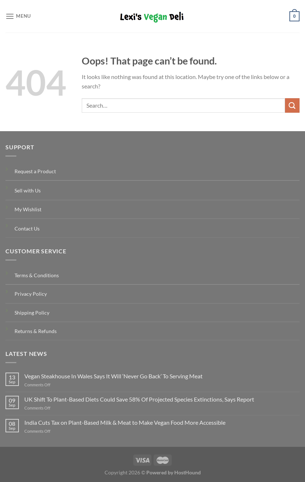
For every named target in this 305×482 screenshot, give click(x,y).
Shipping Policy (32, 312)
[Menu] (18, 16)
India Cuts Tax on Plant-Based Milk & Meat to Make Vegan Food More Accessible (124, 422)
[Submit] (292, 105)
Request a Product (35, 171)
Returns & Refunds (36, 331)
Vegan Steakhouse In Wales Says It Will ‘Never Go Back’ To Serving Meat (113, 376)
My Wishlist (28, 209)
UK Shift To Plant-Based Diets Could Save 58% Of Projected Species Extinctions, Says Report (139, 399)
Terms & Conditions (37, 275)
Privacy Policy (31, 294)
